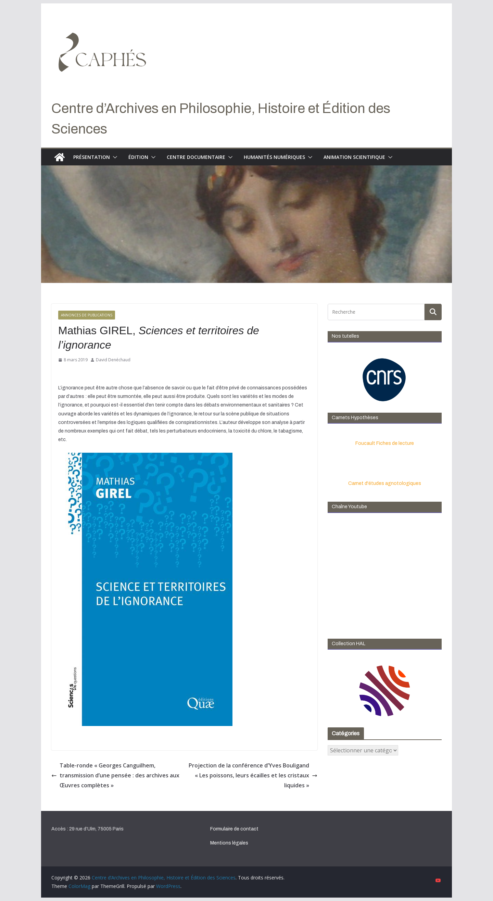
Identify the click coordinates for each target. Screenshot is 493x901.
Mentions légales (229, 843)
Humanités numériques (274, 157)
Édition (138, 157)
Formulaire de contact (234, 828)
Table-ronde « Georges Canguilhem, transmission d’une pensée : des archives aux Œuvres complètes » (115, 775)
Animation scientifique (354, 157)
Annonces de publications (86, 315)
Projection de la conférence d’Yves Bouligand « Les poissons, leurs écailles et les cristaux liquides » (253, 775)
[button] (113, 157)
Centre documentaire (196, 157)
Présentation (91, 157)
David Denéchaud (113, 360)
